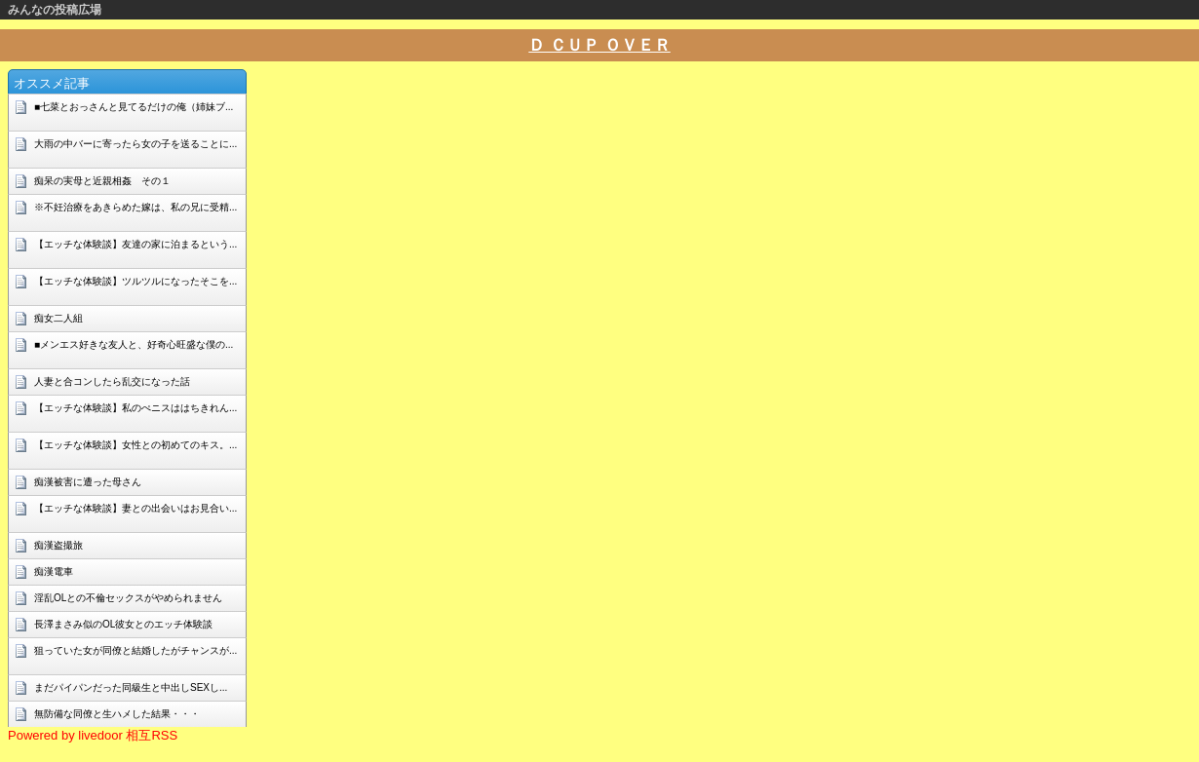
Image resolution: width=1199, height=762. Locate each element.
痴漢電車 (53, 571)
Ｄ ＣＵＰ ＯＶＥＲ (599, 45)
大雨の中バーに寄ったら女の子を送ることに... (135, 143)
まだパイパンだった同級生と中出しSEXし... (130, 687)
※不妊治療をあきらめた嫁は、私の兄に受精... (135, 207)
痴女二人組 (58, 318)
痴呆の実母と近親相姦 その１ (102, 180)
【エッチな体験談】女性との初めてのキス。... (135, 444)
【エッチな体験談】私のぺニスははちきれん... (135, 407)
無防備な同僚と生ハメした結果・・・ (117, 713)
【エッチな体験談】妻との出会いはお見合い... (135, 508)
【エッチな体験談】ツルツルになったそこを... (135, 281)
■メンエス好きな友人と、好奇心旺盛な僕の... (133, 344)
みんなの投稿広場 (54, 10)
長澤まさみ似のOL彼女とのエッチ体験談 (123, 624)
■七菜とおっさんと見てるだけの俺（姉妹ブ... (133, 106)
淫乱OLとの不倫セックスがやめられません (128, 597)
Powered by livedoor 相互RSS (92, 735)
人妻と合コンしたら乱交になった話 (112, 381)
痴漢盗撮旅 (58, 545)
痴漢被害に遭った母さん (87, 481)
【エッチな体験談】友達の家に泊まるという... (135, 244)
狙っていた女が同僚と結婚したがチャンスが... (135, 650)
